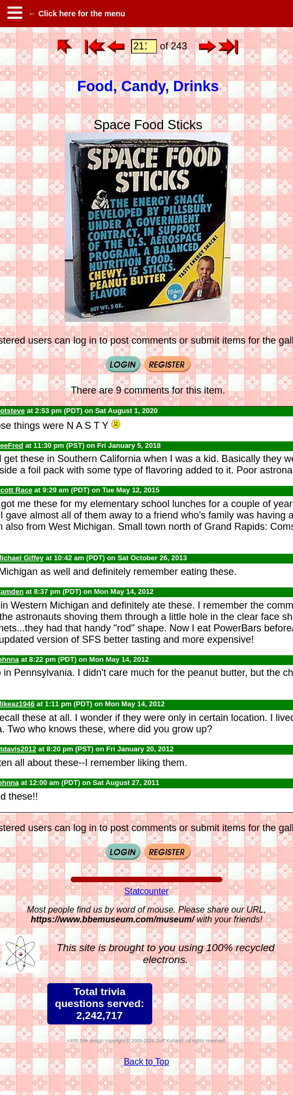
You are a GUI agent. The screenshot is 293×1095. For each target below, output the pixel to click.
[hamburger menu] (14, 13)
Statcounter (146, 891)
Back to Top (146, 1061)
